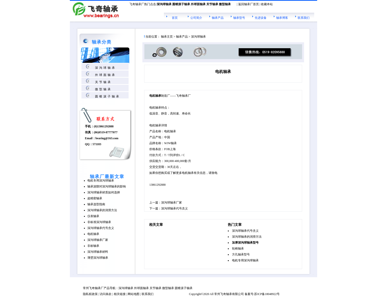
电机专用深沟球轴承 (100, 180)
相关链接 (120, 294)
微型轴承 (103, 89)
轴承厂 (99, 288)
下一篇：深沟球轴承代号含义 (168, 208)
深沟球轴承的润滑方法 (102, 210)
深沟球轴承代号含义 (100, 228)
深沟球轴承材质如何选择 (103, 192)
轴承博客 (282, 18)
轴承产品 (218, 18)
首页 (175, 18)
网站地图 (133, 294)
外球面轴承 (105, 75)
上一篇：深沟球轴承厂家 (165, 202)
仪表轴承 (93, 216)
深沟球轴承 (105, 67)
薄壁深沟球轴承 (97, 257)
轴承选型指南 (96, 204)
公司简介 (196, 18)
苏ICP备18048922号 (267, 294)
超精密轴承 (94, 198)
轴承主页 (167, 36)
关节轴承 (103, 82)
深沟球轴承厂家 (97, 240)
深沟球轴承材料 (97, 251)
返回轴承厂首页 (248, 4)
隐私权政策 (90, 294)
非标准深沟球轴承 (99, 222)
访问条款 (106, 294)
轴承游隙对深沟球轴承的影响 (106, 186)
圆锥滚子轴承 (107, 96)
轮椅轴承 (238, 248)
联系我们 (304, 18)
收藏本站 (267, 4)
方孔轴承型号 (241, 254)
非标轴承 (93, 246)
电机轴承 (93, 234)
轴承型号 (239, 18)
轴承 (229, 294)
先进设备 (261, 18)
